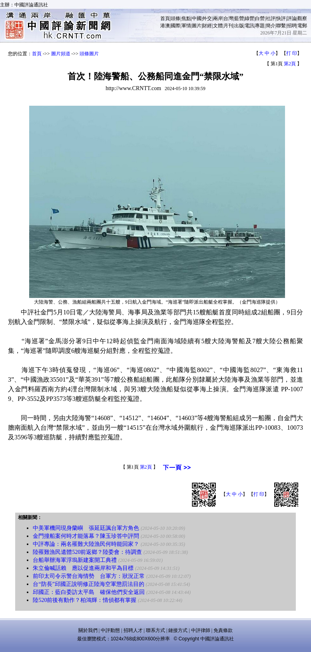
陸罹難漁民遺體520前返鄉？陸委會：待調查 (87, 552)
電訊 (249, 25)
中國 (196, 18)
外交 (207, 18)
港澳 (165, 25)
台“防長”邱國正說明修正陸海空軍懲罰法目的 (88, 584)
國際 (175, 25)
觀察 (302, 18)
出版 (239, 25)
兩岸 (218, 18)
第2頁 (290, 63)
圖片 (196, 25)
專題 (260, 25)
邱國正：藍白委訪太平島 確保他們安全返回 (89, 592)
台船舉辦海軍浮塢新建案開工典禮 (75, 560)
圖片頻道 (60, 53)
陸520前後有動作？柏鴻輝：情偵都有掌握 (84, 600)
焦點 (186, 18)
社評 (270, 18)
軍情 (186, 25)
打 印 (291, 53)
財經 (207, 25)
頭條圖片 (89, 53)
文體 (218, 25)
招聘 (292, 25)
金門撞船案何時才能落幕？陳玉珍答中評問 (86, 536)
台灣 (228, 18)
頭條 (175, 18)
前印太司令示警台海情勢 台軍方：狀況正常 (89, 576)
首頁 (165, 18)
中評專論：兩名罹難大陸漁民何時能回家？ (86, 544)
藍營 (239, 18)
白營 (260, 18)
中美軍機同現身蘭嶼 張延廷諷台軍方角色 (86, 528)
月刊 (228, 25)
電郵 (302, 25)
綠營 (249, 18)
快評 (281, 18)
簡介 (270, 25)
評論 (292, 18)
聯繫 (281, 25)
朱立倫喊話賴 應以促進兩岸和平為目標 (83, 568)
